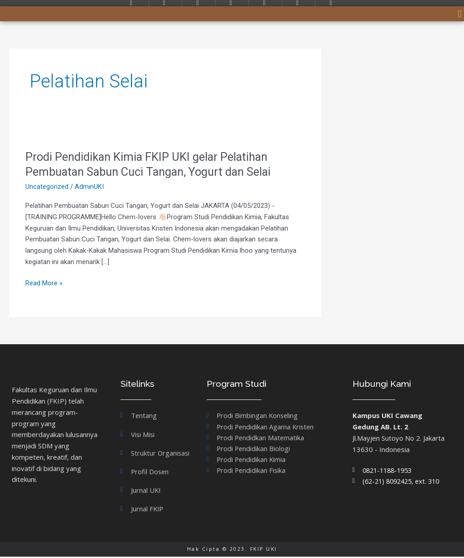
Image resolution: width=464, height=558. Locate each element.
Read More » (44, 283)
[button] (459, 13)
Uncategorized (46, 187)
